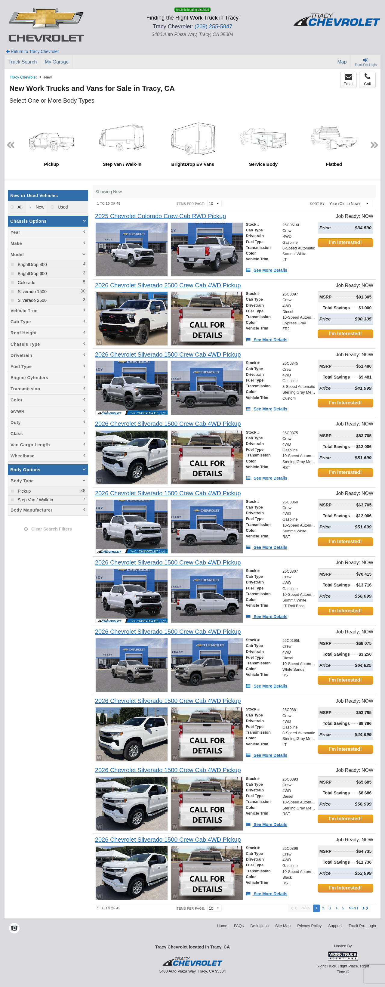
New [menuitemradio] (40, 207)
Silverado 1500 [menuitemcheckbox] (32, 291)
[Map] (342, 62)
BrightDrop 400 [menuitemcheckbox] (32, 264)
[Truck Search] (23, 62)
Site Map (283, 926)
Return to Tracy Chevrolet (32, 51)
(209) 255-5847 (214, 26)
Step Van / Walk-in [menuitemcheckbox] (35, 499)
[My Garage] (57, 62)
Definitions (259, 926)
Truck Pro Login (362, 926)
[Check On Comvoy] (14, 929)
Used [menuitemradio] (62, 207)
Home (222, 926)
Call (367, 79)
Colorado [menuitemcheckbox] (26, 282)
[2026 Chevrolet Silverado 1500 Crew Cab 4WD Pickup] (168, 354)
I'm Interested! (345, 242)
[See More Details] (266, 270)
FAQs (239, 926)
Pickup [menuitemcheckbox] (24, 491)
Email (348, 79)
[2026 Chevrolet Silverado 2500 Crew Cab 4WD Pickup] (168, 285)
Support (335, 926)
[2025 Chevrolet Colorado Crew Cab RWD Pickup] (160, 216)
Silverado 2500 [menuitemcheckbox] (32, 300)
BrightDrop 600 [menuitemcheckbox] (32, 273)
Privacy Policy (309, 926)
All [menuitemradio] (19, 207)
